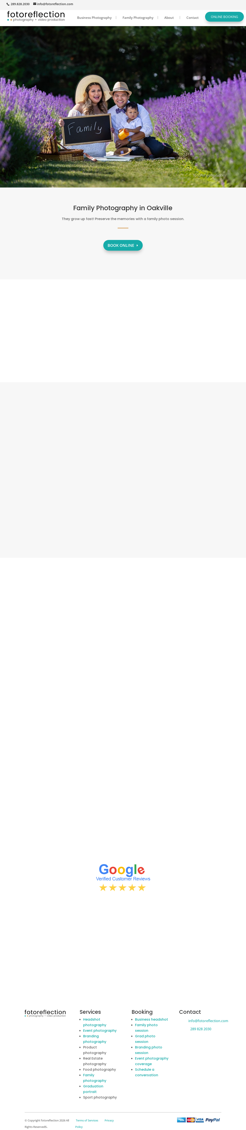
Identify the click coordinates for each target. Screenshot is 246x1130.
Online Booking (224, 17)
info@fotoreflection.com (208, 1020)
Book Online (121, 245)
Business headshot (151, 1019)
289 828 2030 (200, 1029)
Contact (192, 17)
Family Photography (138, 17)
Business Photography (94, 17)
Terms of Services (87, 1120)
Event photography (100, 1030)
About (169, 17)
